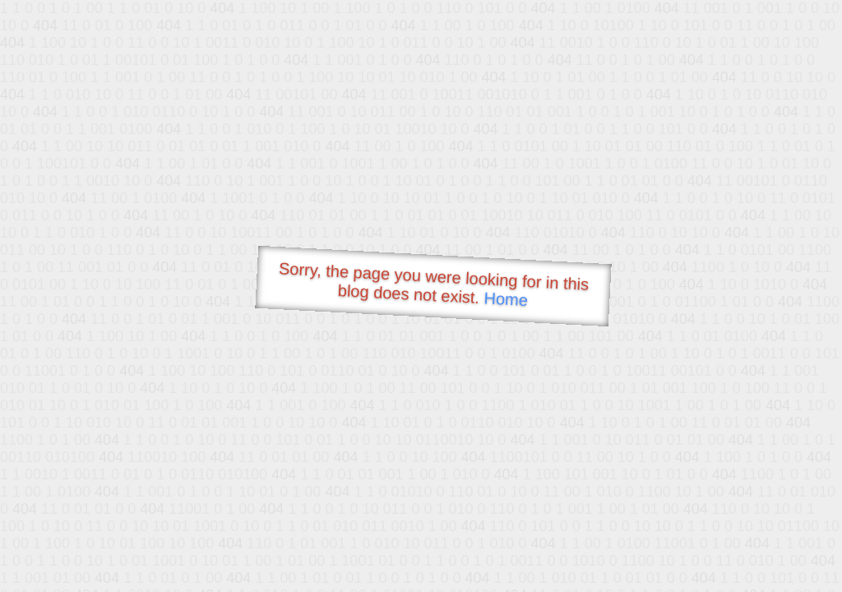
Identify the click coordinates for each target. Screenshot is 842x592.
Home (505, 299)
